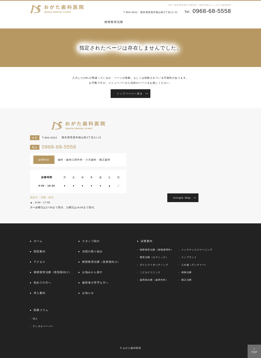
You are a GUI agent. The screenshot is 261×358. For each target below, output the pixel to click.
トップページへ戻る (130, 93)
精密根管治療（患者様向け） (101, 261)
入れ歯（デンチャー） (194, 264)
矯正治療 (186, 279)
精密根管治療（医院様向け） (53, 272)
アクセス (39, 261)
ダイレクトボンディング (154, 264)
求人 (35, 318)
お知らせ (204, 22)
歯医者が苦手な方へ (95, 282)
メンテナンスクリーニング (197, 249)
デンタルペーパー (43, 326)
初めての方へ (165, 22)
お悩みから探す (139, 22)
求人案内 (186, 22)
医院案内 (75, 22)
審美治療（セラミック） (154, 257)
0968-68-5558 (53, 147)
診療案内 (93, 22)
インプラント (189, 257)
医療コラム (223, 22)
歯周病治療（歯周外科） (154, 279)
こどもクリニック (150, 272)
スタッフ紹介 (54, 22)
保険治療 (186, 272)
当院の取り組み (92, 251)
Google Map (182, 197)
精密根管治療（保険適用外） (157, 249)
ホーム (34, 22)
